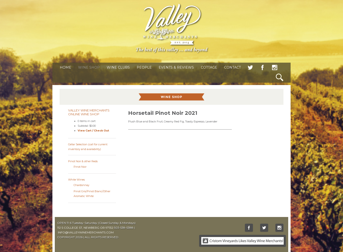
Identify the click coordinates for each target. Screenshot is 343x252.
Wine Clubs (118, 67)
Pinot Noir (80, 166)
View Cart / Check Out (93, 130)
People (144, 67)
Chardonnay (81, 185)
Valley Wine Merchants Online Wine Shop (89, 112)
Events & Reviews (176, 67)
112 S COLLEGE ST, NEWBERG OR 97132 (85, 227)
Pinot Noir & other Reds (83, 161)
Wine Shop (89, 67)
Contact (232, 67)
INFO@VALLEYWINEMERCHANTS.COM (86, 232)
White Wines (76, 179)
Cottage (209, 67)
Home (65, 67)
